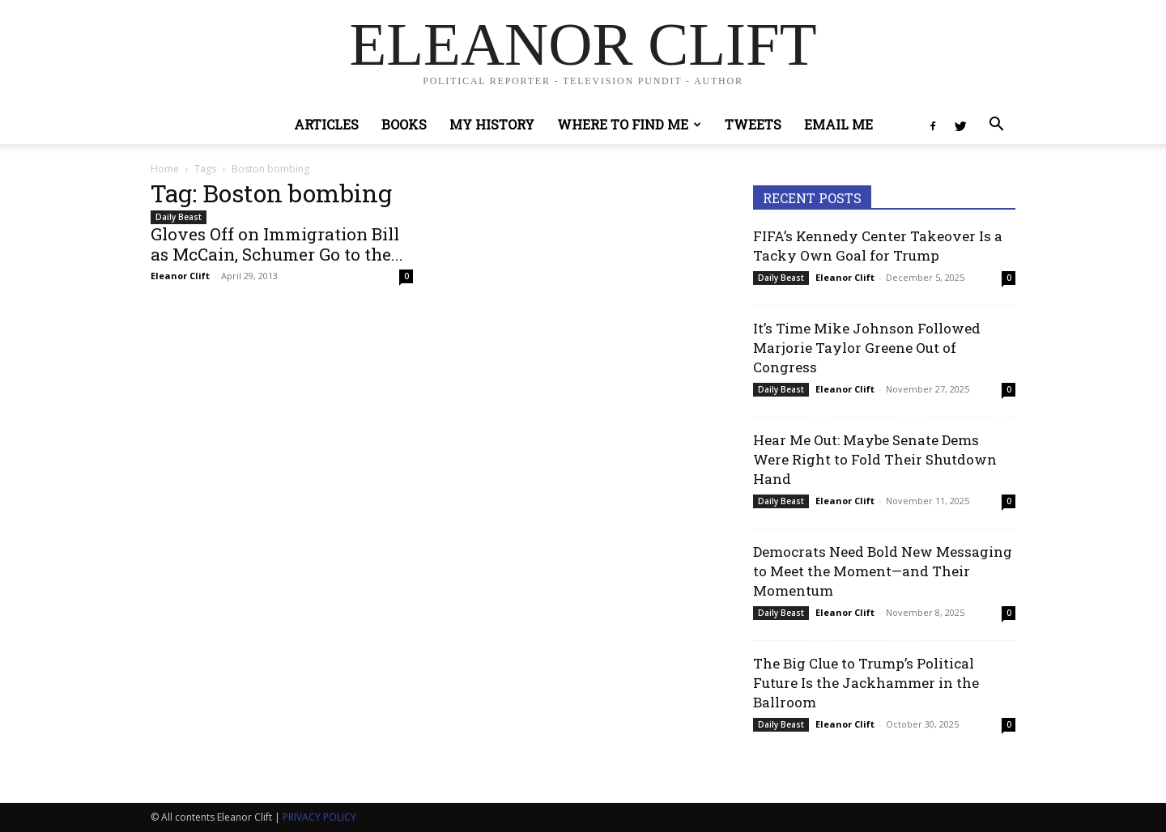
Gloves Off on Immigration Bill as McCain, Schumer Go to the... (277, 244)
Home (165, 169)
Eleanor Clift (180, 276)
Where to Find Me (629, 124)
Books (404, 124)
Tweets (753, 124)
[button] (996, 126)
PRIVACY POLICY (319, 817)
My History (491, 124)
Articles (326, 124)
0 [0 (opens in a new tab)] (1008, 277)
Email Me (838, 124)
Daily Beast (178, 217)
